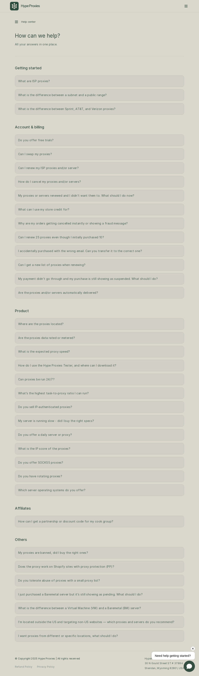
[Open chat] (189, 666)
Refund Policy (23, 666)
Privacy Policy (46, 666)
